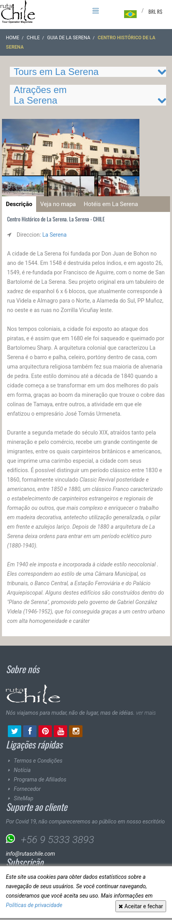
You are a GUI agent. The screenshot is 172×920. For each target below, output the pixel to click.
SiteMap (23, 798)
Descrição (19, 204)
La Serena (54, 235)
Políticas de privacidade (34, 905)
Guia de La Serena (68, 37)
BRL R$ (155, 11)
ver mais (146, 713)
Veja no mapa (58, 204)
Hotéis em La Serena (111, 204)
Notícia (22, 770)
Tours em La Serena (56, 71)
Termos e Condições (38, 761)
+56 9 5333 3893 (57, 839)
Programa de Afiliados (40, 779)
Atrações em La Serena (40, 94)
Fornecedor (27, 789)
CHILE (33, 37)
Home (12, 37)
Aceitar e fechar (141, 906)
